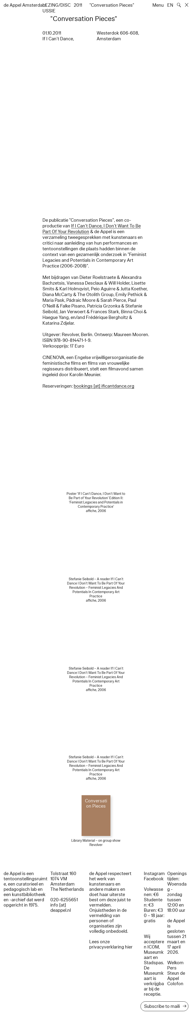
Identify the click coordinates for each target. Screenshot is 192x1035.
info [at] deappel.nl (60, 907)
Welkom (175, 963)
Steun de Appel (176, 976)
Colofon (175, 984)
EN (170, 5)
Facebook (154, 879)
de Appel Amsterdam (25, 5)
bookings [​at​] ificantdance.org (104, 386)
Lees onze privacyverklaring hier (111, 944)
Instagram (154, 874)
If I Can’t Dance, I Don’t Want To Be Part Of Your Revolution (91, 229)
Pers (171, 968)
